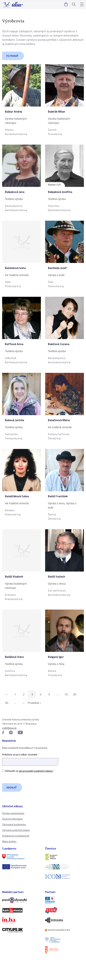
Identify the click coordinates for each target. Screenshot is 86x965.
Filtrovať (12, 56)
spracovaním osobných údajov (36, 771)
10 (66, 694)
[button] (82, 4)
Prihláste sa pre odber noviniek (30, 758)
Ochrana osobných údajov (16, 830)
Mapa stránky (9, 841)
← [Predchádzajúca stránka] (6, 694)
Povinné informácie (12, 819)
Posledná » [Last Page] (34, 703)
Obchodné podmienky (14, 824)
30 (6, 703)
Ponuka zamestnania (13, 813)
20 (74, 694)
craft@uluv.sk (9, 728)
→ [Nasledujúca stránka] (23, 703)
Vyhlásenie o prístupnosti (15, 835)
